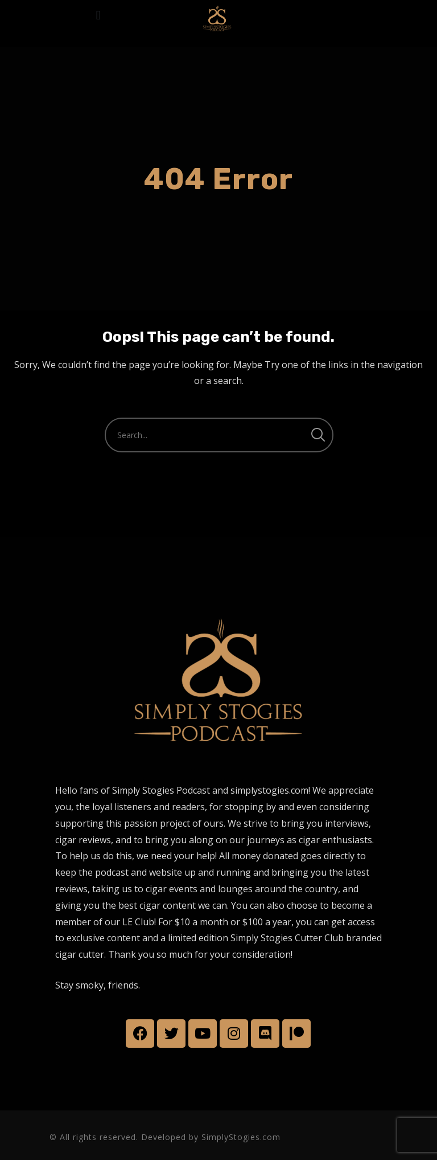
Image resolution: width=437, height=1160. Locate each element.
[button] (98, 15)
